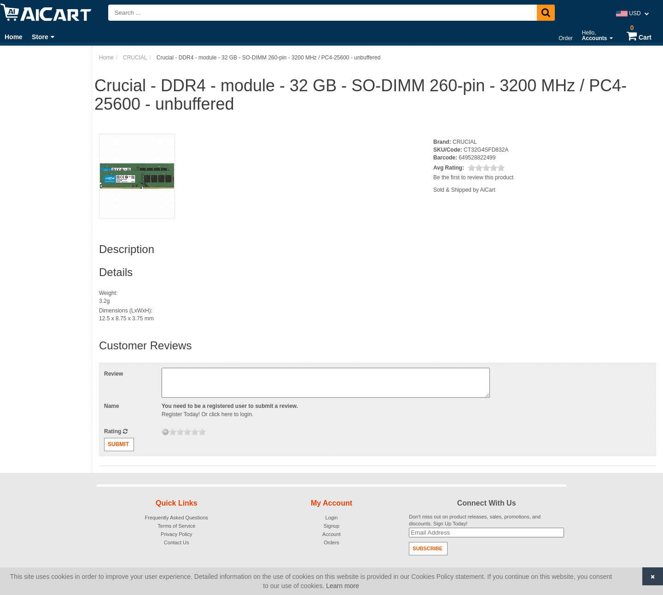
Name (111, 406)
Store (43, 37)
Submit (118, 444)
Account (331, 534)
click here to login (230, 414)
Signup (331, 526)
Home (14, 37)
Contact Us (176, 542)
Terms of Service (176, 526)
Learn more (342, 585)
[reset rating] (165, 432)
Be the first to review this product (473, 177)
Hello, (597, 35)
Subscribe (427, 548)
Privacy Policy (176, 534)
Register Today (180, 414)
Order (565, 38)
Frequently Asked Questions (177, 517)
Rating (116, 431)
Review (113, 374)
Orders (331, 542)
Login (332, 517)
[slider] (486, 167)
